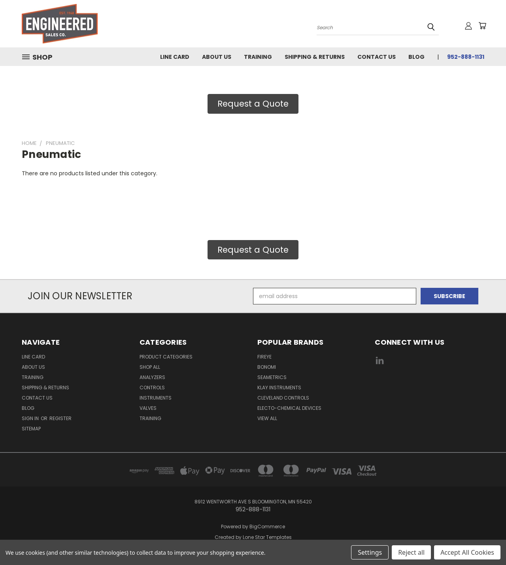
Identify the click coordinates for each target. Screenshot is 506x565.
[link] (429, 390)
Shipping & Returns (315, 57)
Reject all (411, 552)
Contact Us (376, 57)
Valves (148, 408)
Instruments (156, 397)
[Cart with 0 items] (482, 26)
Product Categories (166, 356)
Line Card (174, 57)
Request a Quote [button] (253, 103)
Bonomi (266, 367)
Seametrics (272, 377)
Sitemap (31, 428)
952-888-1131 (465, 57)
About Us (216, 57)
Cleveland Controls (283, 397)
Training (258, 57)
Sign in (31, 418)
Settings (370, 552)
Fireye (264, 356)
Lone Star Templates (267, 537)
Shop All (150, 367)
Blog (416, 57)
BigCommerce (267, 526)
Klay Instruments (279, 387)
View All (267, 418)
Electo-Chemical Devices (289, 408)
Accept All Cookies (467, 552)
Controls (152, 387)
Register (60, 418)
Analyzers (152, 377)
